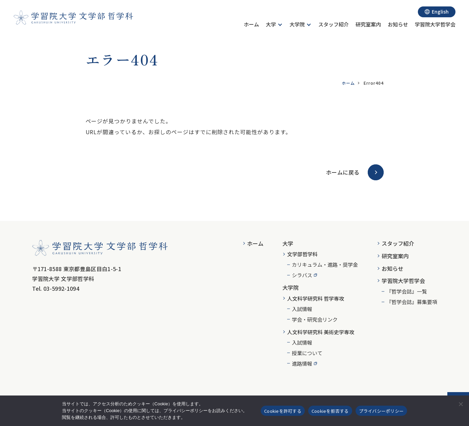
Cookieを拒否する (330, 411)
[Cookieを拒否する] (460, 404)
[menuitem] (251, 25)
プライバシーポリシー (381, 411)
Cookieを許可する (282, 411)
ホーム (348, 83)
